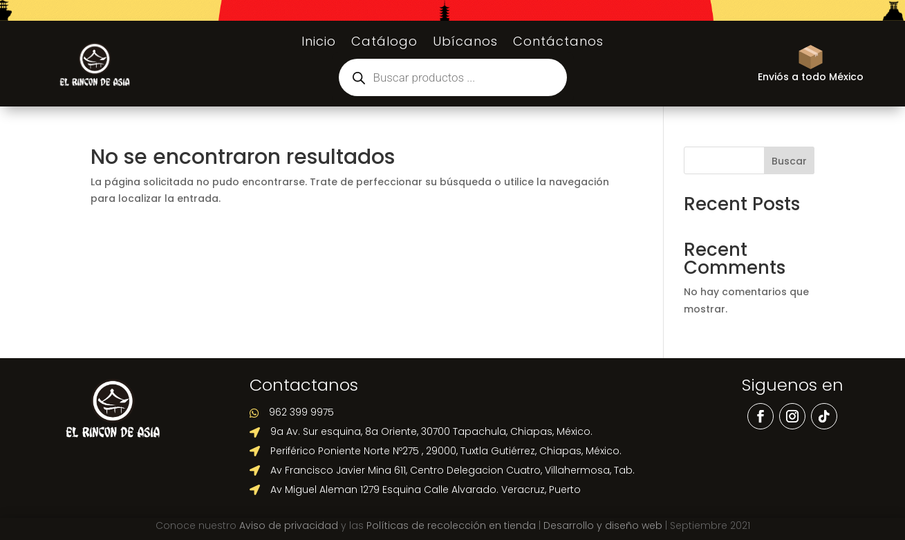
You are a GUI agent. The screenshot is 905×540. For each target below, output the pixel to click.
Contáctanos (558, 43)
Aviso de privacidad (288, 525)
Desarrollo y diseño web (602, 525)
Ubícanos (465, 43)
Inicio (318, 43)
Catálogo (384, 43)
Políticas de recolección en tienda (451, 525)
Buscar (789, 161)
